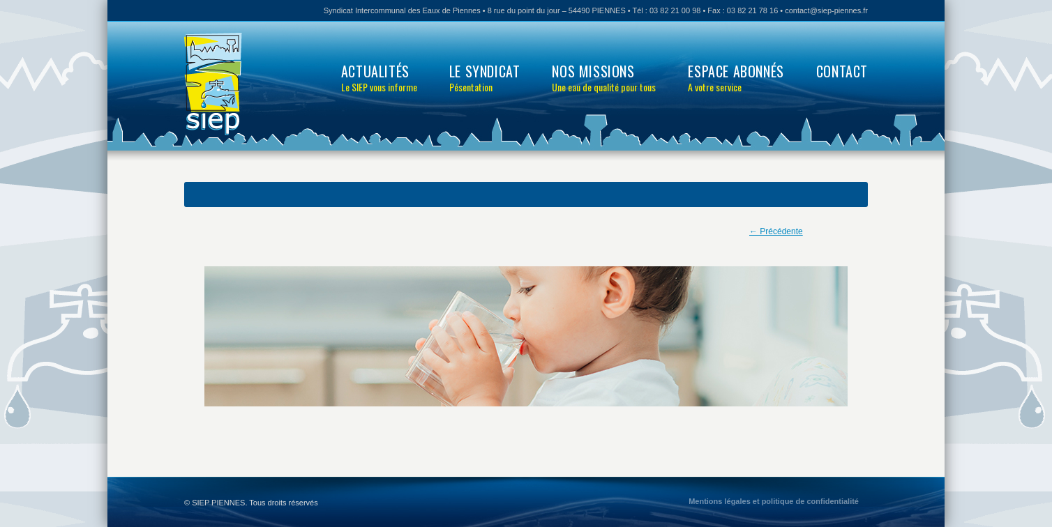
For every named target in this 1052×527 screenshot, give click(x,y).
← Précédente (776, 231)
